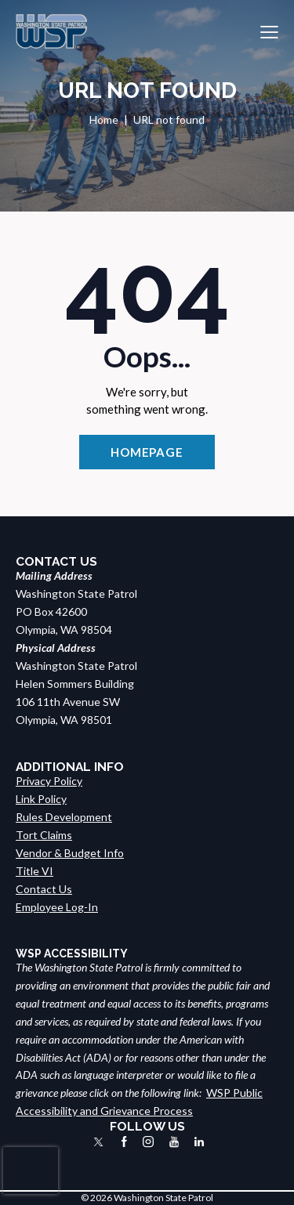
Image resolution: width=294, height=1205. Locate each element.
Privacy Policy (49, 780)
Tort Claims (44, 834)
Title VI (34, 871)
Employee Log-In (57, 907)
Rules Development (64, 816)
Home (103, 119)
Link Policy (41, 798)
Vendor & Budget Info (70, 852)
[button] (269, 32)
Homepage (147, 452)
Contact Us (44, 889)
